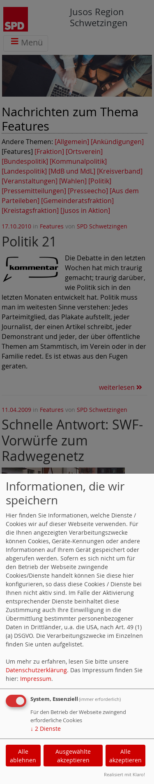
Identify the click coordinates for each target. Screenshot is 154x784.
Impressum (35, 678)
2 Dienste (45, 728)
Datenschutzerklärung (36, 670)
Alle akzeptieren (125, 756)
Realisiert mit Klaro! (124, 774)
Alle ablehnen (23, 756)
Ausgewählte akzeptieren (73, 756)
